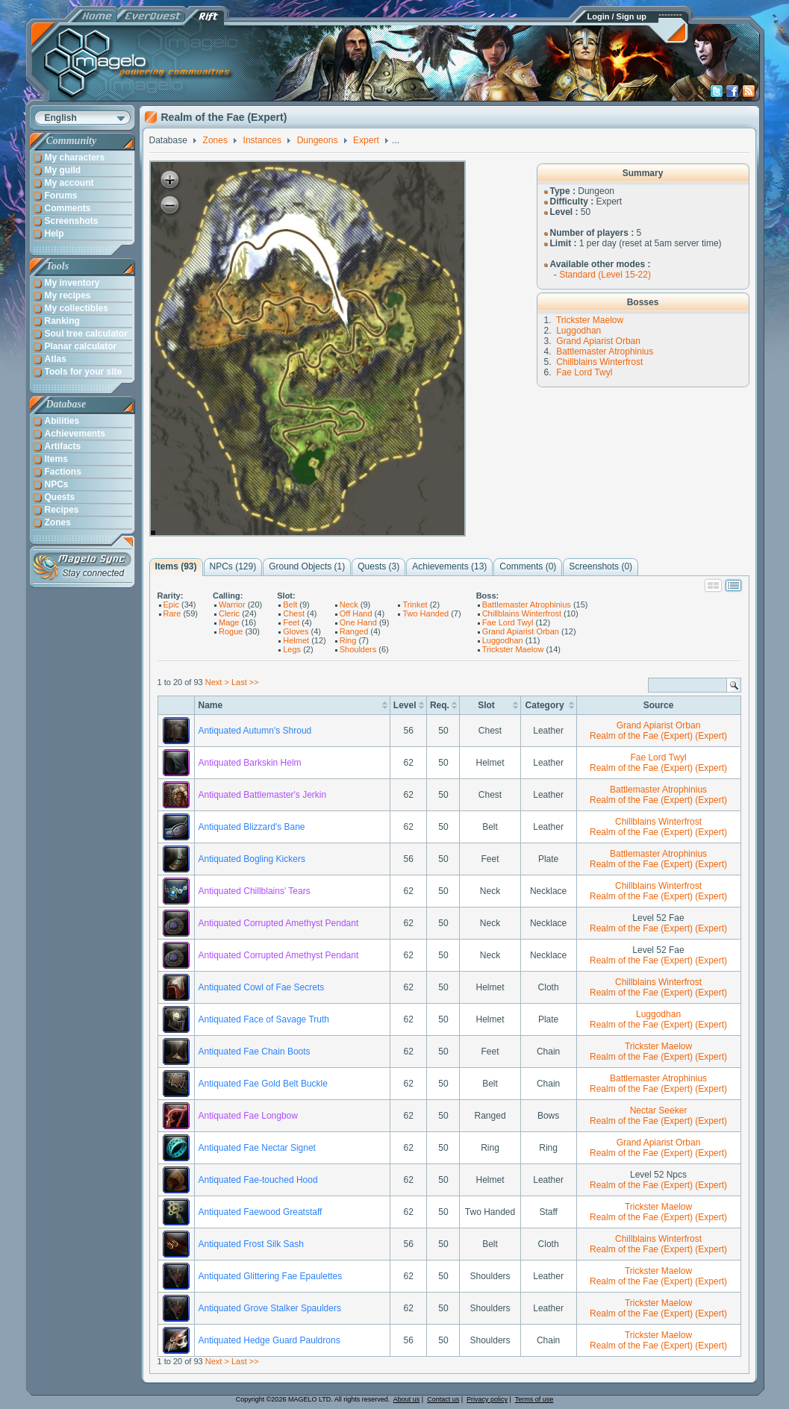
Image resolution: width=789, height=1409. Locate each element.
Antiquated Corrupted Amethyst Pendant (279, 923)
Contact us (443, 1399)
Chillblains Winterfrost (599, 362)
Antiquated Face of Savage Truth (264, 1019)
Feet (291, 622)
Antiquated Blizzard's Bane (252, 827)
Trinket (414, 604)
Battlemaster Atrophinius (604, 351)
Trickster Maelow (589, 320)
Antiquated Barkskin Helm (250, 762)
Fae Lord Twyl (584, 372)
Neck (349, 604)
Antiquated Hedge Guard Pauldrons (269, 1340)
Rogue (231, 631)
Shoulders (358, 649)
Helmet (296, 640)
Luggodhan (578, 330)
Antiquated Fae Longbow (248, 1115)
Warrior (232, 604)
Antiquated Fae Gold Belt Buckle (263, 1083)
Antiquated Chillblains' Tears (255, 891)
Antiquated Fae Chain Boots (255, 1051)
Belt (290, 604)
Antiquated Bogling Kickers (252, 859)
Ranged (354, 631)
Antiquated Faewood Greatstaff (260, 1212)
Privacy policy (487, 1399)
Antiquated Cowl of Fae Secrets (262, 987)
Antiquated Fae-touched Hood (258, 1180)
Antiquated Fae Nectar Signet (257, 1148)
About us (406, 1399)
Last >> (245, 682)
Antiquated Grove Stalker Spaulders (270, 1308)
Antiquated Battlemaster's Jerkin (263, 795)
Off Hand (356, 613)
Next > (217, 682)
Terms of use (534, 1399)
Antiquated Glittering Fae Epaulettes (271, 1276)
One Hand (358, 622)
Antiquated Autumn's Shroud (255, 730)
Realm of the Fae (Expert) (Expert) (658, 736)
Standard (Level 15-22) (605, 274)
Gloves (295, 631)
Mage (229, 622)
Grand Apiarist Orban (598, 341)
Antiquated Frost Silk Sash (251, 1244)
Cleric (229, 613)
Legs (292, 649)
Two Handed (425, 613)
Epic (171, 604)
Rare (172, 613)
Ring (348, 640)
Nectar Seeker (658, 1110)
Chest (294, 613)
